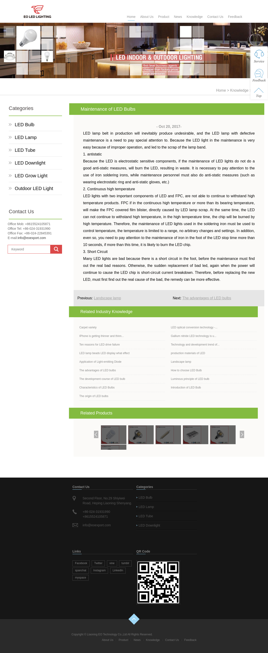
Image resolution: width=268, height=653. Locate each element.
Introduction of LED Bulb (186, 387)
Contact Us (215, 17)
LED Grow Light (31, 175)
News (178, 17)
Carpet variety (88, 327)
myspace (80, 577)
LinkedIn (118, 570)
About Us (147, 17)
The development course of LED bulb (102, 379)
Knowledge (195, 17)
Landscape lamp (107, 298)
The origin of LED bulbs (93, 396)
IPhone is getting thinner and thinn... (101, 336)
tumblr (125, 563)
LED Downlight (30, 162)
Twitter (98, 563)
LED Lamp (26, 137)
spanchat (80, 570)
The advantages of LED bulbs (206, 298)
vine (112, 563)
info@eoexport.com (32, 238)
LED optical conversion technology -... (194, 327)
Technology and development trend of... (195, 344)
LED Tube (25, 150)
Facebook (81, 563)
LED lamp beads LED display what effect (104, 353)
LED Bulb (24, 124)
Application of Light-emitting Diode (100, 361)
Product (163, 17)
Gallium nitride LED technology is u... (193, 336)
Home (131, 17)
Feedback (235, 17)
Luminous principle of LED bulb (190, 379)
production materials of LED (188, 353)
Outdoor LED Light (34, 188)
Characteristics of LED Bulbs (97, 387)
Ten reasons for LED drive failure (99, 344)
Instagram (99, 570)
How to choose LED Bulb (186, 370)
